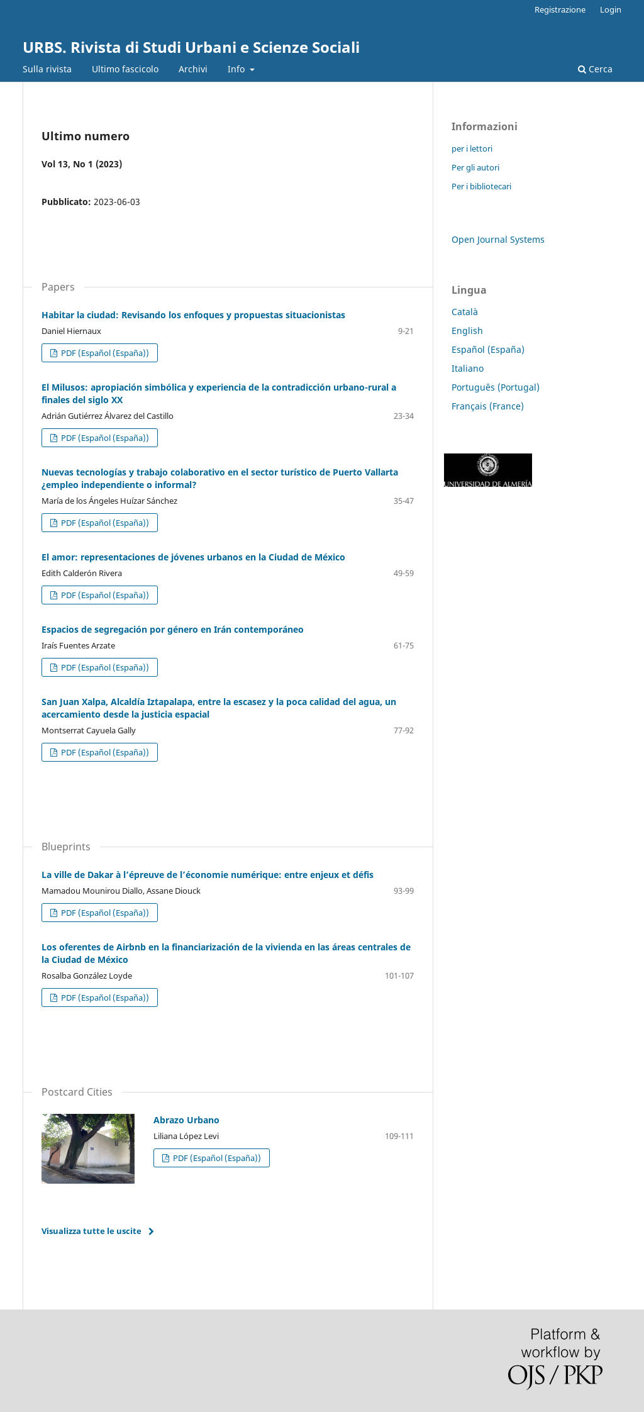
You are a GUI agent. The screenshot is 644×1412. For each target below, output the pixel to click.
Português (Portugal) (496, 387)
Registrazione (560, 9)
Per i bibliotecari (481, 186)
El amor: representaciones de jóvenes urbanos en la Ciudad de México (193, 557)
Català (465, 312)
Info (237, 69)
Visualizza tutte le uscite (92, 1231)
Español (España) (488, 349)
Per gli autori (475, 167)
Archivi (193, 69)
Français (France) (488, 406)
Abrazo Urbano (186, 1120)
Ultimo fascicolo (125, 69)
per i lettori (472, 148)
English (467, 330)
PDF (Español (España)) (104, 353)
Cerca (595, 69)
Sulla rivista (47, 69)
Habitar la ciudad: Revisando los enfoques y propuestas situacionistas (193, 315)
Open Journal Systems (498, 239)
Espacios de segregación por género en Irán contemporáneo (173, 629)
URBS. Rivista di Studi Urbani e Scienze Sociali (191, 46)
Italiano (468, 368)
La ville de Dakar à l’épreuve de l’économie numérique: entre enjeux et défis (208, 875)
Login (610, 9)
